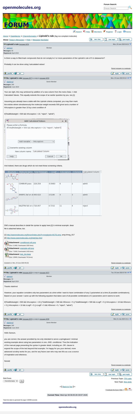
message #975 (24, 44)
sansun (10, 48)
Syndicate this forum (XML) (114, 390)
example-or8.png (27, 248)
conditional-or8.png (28, 242)
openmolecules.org (22, 7)
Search (77, 32)
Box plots (128, 382)
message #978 (27, 273)
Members (96, 32)
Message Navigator (40, 40)
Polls (28, 40)
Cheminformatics (30, 36)
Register (108, 32)
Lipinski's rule (12, 44)
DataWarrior (15, 36)
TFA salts (128, 379)
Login (118, 32)
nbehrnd (10, 82)
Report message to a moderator (121, 68)
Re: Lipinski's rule (14, 78)
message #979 (27, 319)
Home (127, 32)
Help (86, 32)
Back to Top (67, 387)
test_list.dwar (25, 254)
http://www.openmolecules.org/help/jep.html (24, 238)
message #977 (27, 78)
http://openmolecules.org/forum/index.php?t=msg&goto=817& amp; (34, 235)
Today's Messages (16, 40)
